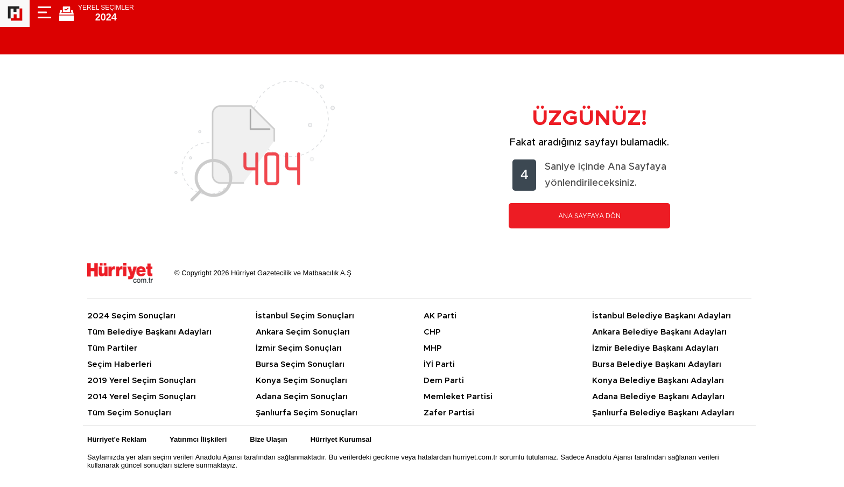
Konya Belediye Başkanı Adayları (658, 381)
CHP (432, 332)
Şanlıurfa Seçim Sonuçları (306, 413)
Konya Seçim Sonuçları (301, 381)
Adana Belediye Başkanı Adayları (658, 397)
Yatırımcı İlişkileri (198, 439)
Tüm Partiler (112, 348)
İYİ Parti (439, 364)
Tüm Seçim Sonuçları (129, 413)
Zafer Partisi (449, 413)
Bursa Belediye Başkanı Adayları (656, 364)
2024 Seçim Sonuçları (131, 316)
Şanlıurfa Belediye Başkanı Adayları (663, 413)
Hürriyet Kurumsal (341, 439)
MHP (433, 348)
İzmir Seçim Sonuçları (299, 348)
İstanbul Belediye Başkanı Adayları (661, 316)
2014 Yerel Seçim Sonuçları (141, 397)
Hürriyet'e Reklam (116, 439)
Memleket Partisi (458, 397)
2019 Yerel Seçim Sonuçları (141, 381)
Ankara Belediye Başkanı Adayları (659, 332)
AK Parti (440, 316)
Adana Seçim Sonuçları (302, 397)
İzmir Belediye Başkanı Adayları (655, 348)
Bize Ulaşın (268, 439)
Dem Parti (444, 381)
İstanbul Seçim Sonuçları (305, 316)
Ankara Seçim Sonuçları (303, 332)
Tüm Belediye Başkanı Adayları (149, 332)
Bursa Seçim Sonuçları (300, 364)
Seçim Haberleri (119, 364)
